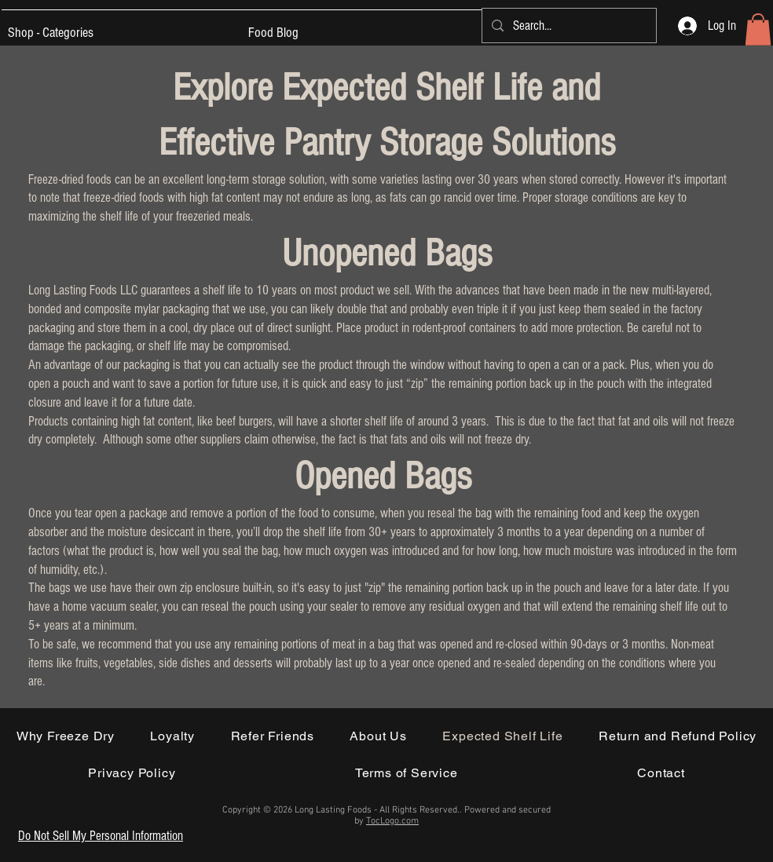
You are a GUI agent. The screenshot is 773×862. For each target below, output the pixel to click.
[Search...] (568, 25)
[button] (758, 29)
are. (38, 681)
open (104, 513)
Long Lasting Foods (74, 290)
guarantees (165, 290)
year (401, 663)
